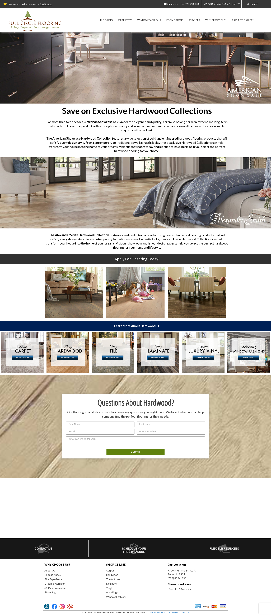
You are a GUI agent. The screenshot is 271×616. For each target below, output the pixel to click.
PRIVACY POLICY (157, 612)
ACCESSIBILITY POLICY (178, 612)
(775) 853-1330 (177, 578)
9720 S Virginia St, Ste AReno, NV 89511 (181, 572)
